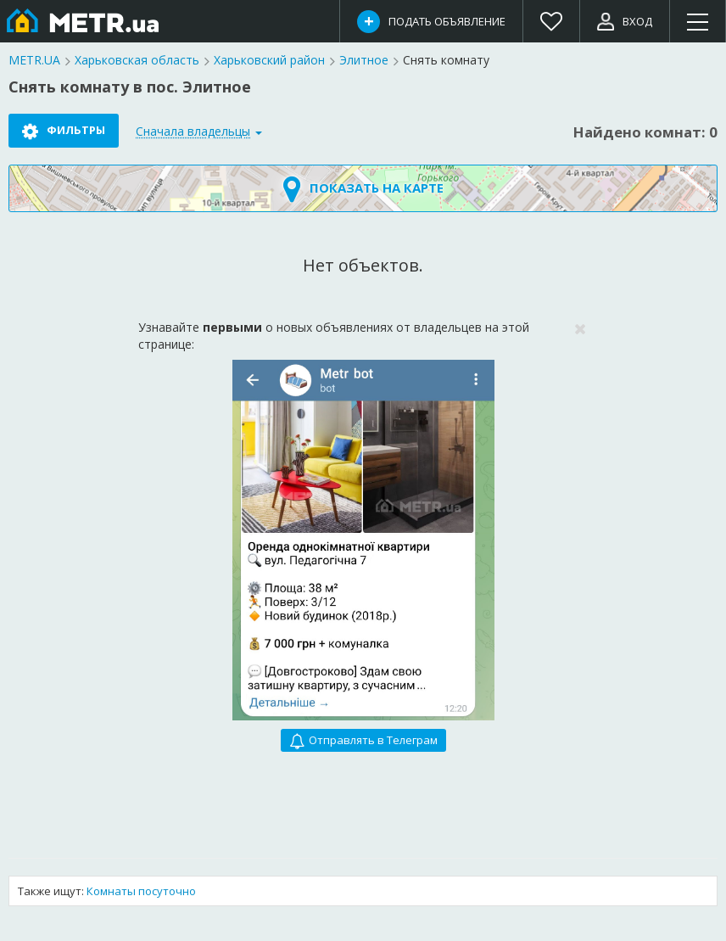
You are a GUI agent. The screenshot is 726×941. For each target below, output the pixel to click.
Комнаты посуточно (141, 891)
